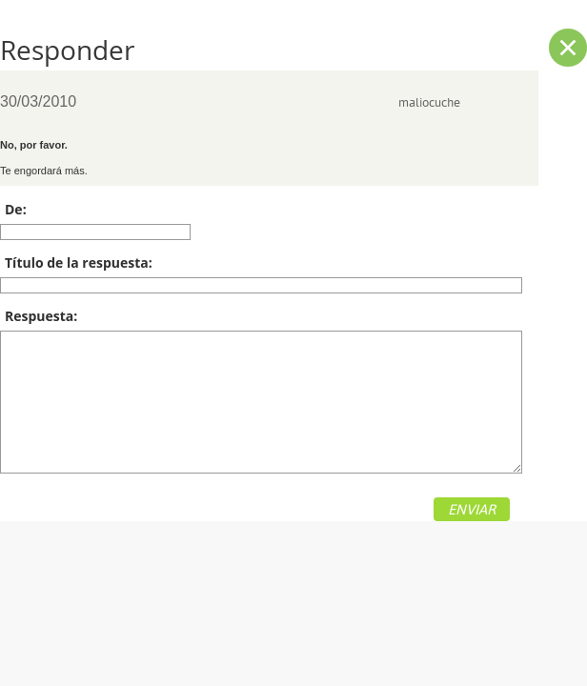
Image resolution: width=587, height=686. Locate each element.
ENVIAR (472, 509)
